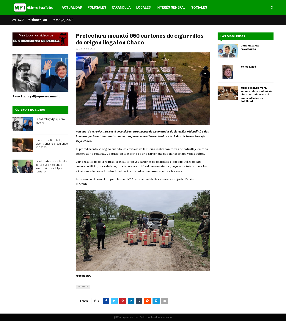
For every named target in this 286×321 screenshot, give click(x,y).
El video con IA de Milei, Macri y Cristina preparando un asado (51, 143)
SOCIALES (199, 7)
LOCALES (143, 7)
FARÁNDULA (121, 7)
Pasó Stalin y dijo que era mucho (36, 96)
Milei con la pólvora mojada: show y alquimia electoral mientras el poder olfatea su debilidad (256, 94)
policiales (83, 287)
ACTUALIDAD (72, 7)
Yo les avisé (248, 66)
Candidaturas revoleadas (250, 47)
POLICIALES (97, 7)
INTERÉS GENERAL (171, 7)
